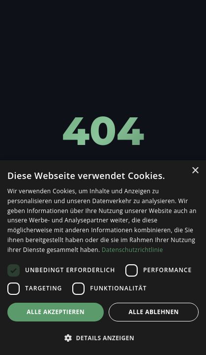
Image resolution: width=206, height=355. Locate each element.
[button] (103, 338)
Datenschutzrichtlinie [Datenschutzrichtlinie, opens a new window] (132, 250)
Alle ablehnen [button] (154, 312)
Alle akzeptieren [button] (56, 312)
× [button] (195, 171)
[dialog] (103, 257)
